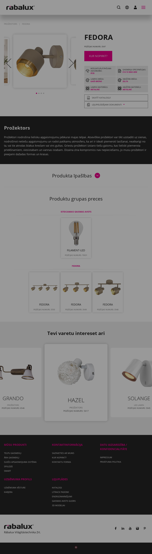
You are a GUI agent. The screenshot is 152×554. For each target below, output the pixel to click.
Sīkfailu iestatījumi (56, 288)
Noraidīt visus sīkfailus (93, 288)
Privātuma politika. (83, 279)
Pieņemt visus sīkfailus (76, 295)
